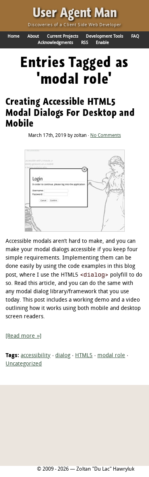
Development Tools (104, 36)
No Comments (105, 135)
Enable (102, 42)
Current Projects (62, 36)
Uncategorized (24, 364)
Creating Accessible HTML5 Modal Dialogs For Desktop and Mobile (70, 112)
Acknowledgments (55, 42)
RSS (84, 42)
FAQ (135, 36)
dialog (62, 356)
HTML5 (84, 356)
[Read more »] (23, 336)
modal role (111, 356)
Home (13, 36)
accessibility (35, 356)
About (33, 36)
